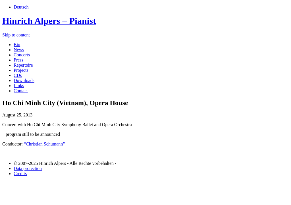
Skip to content (16, 34)
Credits (20, 173)
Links (19, 85)
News (19, 49)
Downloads (24, 80)
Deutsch (21, 7)
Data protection (28, 168)
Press (18, 60)
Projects (21, 70)
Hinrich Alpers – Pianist (49, 21)
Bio (17, 44)
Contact (21, 90)
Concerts (22, 54)
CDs (18, 75)
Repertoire (23, 65)
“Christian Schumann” (44, 144)
